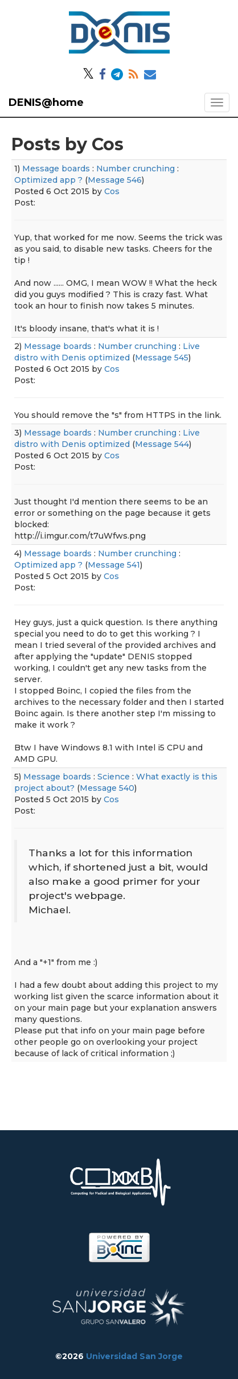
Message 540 (107, 788)
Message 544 (162, 444)
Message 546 (115, 180)
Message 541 (114, 565)
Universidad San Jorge (134, 1356)
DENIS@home (46, 102)
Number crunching (135, 168)
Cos (112, 191)
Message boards (56, 168)
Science (113, 776)
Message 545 (161, 357)
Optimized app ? (48, 180)
